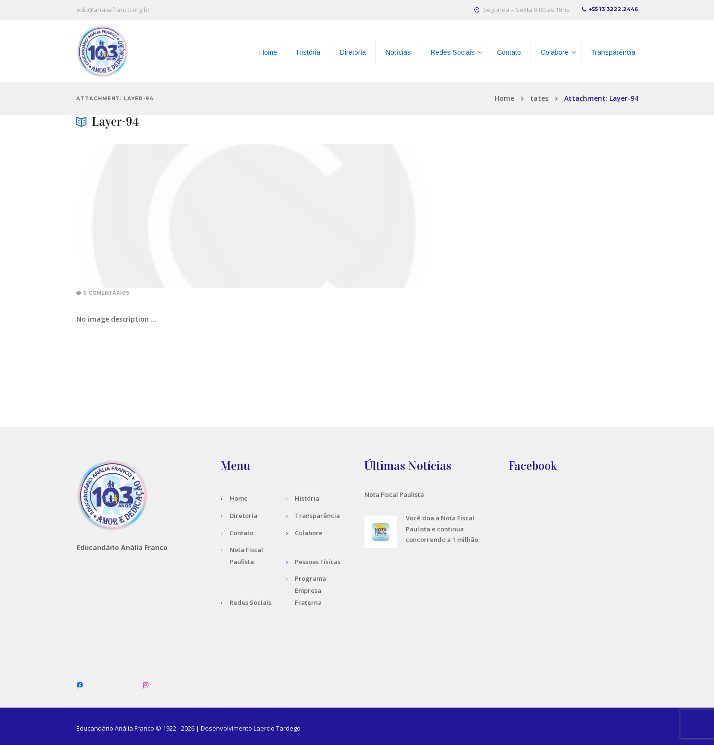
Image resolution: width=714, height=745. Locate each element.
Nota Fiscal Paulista (394, 494)
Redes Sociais (250, 602)
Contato (242, 533)
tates (539, 98)
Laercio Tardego (277, 728)
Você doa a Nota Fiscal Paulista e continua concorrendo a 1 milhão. (443, 529)
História (307, 498)
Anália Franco (134, 728)
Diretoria (243, 515)
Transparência (317, 515)
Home (504, 98)
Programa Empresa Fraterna (310, 590)
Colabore (309, 533)
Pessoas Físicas (317, 561)
